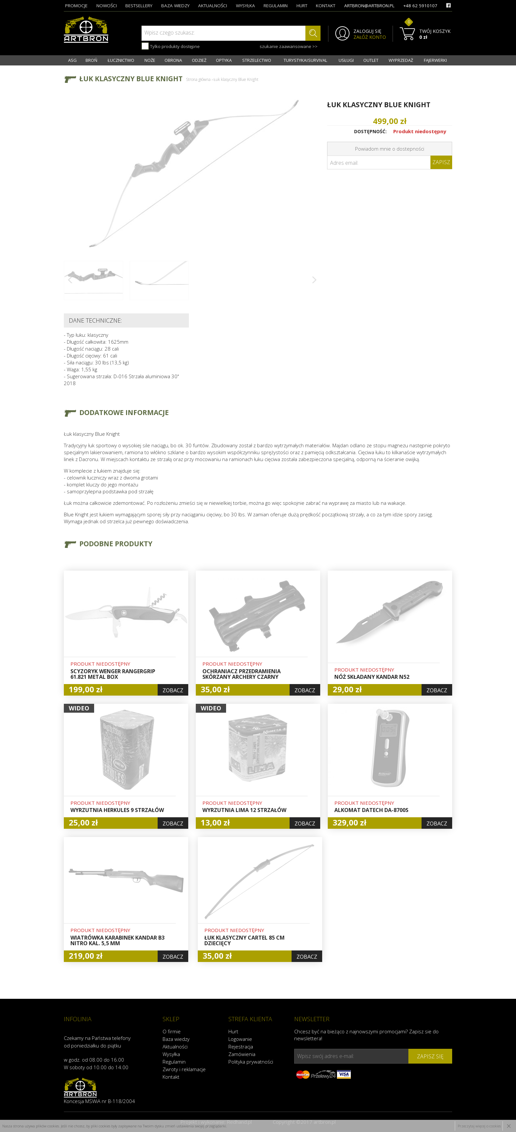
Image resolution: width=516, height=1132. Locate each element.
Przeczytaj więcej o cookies (479, 1125)
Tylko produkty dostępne (171, 46)
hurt (302, 6)
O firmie (172, 1031)
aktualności (212, 6)
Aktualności (175, 1046)
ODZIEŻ (199, 60)
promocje (76, 6)
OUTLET (370, 60)
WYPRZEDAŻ (401, 60)
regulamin (276, 6)
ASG (72, 60)
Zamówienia (241, 1054)
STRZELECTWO (256, 60)
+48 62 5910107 (420, 6)
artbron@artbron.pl (369, 6)
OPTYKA (224, 60)
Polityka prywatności (250, 1061)
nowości (106, 6)
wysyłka (245, 6)
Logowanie (240, 1039)
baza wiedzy (175, 6)
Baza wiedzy (176, 1039)
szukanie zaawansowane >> (289, 46)
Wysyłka (171, 1054)
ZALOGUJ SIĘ (367, 31)
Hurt (233, 1031)
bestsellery (138, 6)
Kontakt (171, 1076)
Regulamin (174, 1061)
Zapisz (441, 162)
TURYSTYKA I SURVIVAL (305, 60)
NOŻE (149, 60)
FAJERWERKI (435, 60)
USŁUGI (346, 60)
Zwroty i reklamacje (184, 1069)
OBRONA (173, 60)
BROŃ (91, 60)
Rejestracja (240, 1046)
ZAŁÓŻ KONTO (369, 37)
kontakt (325, 6)
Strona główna (198, 79)
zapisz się (430, 1056)
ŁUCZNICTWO (121, 60)
